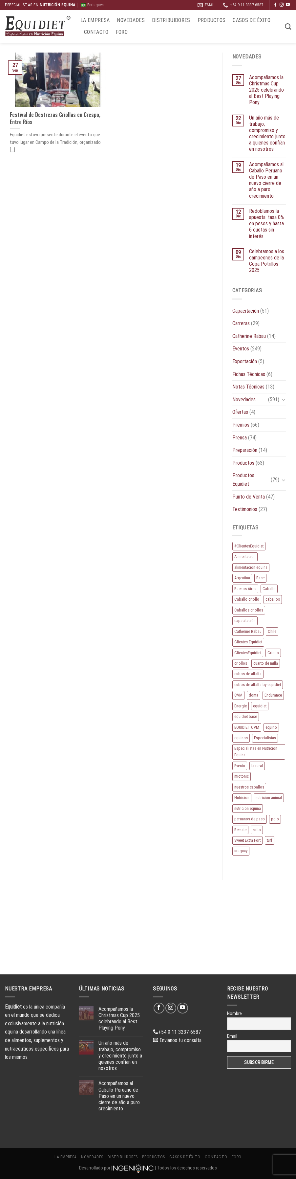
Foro (122, 32)
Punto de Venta (248, 497)
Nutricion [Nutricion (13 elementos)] (241, 797)
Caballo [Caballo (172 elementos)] (269, 588)
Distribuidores (171, 20)
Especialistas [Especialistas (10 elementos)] (265, 737)
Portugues (92, 5)
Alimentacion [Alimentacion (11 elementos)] (245, 556)
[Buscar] (288, 26)
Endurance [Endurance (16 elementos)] (273, 695)
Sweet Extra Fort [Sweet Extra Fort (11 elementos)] (247, 840)
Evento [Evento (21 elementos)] (239, 765)
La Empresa (95, 20)
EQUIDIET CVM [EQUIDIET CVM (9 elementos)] (246, 727)
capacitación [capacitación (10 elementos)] (245, 620)
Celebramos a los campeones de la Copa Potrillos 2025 (266, 261)
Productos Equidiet (243, 479)
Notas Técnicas (248, 387)
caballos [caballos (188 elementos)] (272, 599)
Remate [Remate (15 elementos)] (240, 829)
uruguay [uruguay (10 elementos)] (240, 850)
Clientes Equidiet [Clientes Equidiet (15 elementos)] (248, 641)
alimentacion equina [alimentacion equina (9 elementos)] (250, 567)
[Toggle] (283, 399)
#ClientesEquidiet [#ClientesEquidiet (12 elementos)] (249, 546)
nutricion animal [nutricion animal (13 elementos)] (269, 797)
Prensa (239, 437)
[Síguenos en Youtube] (288, 5)
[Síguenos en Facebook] (275, 5)
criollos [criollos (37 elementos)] (240, 663)
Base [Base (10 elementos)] (260, 577)
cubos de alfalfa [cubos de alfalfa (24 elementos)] (248, 673)
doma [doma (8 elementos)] (253, 695)
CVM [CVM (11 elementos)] (238, 695)
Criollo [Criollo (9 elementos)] (273, 652)
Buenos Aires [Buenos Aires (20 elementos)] (245, 588)
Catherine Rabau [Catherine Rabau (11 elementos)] (248, 631)
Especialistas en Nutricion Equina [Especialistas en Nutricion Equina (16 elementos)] (255, 751)
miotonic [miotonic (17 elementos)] (241, 776)
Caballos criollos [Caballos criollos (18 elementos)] (248, 610)
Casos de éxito (251, 20)
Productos (212, 20)
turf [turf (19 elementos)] (269, 840)
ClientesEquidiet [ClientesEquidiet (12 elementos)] (247, 652)
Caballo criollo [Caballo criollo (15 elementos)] (246, 599)
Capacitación (245, 311)
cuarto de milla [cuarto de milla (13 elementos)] (265, 663)
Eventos (240, 348)
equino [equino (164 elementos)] (271, 727)
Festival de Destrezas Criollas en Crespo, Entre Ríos (55, 118)
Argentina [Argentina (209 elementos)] (242, 577)
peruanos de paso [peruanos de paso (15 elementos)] (249, 818)
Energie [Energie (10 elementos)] (240, 705)
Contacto (96, 32)
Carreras (241, 323)
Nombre (234, 1013)
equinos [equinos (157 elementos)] (241, 737)
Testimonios (244, 509)
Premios (240, 425)
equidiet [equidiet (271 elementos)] (259, 705)
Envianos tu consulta (177, 1040)
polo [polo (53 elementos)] (275, 818)
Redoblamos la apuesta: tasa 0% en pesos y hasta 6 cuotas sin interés (266, 223)
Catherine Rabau (249, 336)
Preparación (244, 450)
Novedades (131, 20)
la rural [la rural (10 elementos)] (257, 765)
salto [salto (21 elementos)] (257, 829)
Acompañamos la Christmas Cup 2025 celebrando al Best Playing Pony (266, 90)
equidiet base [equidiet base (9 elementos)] (245, 716)
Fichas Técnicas (248, 374)
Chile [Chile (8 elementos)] (272, 631)
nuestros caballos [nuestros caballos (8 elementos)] (249, 787)
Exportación (244, 361)
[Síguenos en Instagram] (282, 5)
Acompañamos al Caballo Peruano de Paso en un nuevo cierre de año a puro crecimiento (266, 180)
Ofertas (240, 412)
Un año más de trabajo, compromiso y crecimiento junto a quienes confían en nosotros (267, 133)
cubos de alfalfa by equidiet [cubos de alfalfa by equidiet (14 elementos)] (257, 684)
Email (232, 1036)
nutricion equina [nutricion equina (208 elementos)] (247, 808)
